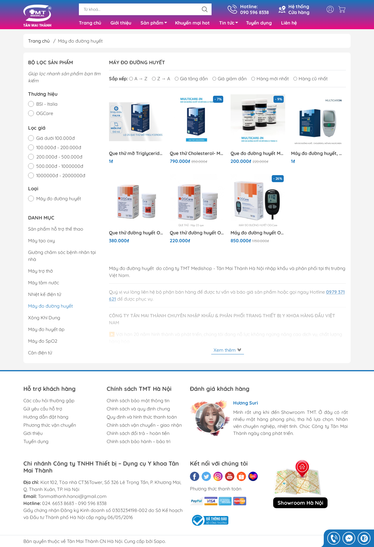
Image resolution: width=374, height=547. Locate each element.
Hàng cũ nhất (310, 80)
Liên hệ (289, 23)
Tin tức (230, 24)
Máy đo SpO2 (42, 342)
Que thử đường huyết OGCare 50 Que (136, 234)
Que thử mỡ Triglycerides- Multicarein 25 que (136, 154)
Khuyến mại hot (192, 23)
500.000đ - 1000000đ (59, 167)
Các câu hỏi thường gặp (49, 402)
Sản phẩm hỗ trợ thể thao (55, 230)
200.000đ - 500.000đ (59, 158)
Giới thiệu (120, 23)
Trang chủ (90, 23)
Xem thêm (228, 351)
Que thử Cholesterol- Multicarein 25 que (197, 154)
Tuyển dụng (259, 23)
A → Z (138, 80)
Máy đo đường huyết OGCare (258, 234)
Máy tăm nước (43, 284)
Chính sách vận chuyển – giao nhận (144, 426)
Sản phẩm (155, 24)
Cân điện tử (40, 354)
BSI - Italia (47, 105)
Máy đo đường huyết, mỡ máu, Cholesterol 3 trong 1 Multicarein (318, 154)
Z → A (161, 80)
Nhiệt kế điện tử (44, 296)
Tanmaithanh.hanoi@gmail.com (72, 498)
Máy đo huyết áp (46, 331)
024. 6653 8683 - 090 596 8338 (74, 505)
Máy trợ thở (40, 272)
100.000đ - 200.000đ (58, 148)
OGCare (44, 115)
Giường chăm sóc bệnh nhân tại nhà (62, 257)
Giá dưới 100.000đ (55, 139)
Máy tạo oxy (41, 242)
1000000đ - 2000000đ (60, 177)
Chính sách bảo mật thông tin (138, 402)
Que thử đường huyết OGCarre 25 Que (197, 234)
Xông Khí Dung (44, 319)
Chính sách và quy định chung (138, 410)
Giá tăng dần (191, 80)
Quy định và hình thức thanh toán (142, 418)
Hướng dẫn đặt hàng (45, 418)
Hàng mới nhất (270, 80)
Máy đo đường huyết (58, 200)
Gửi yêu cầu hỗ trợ (42, 410)
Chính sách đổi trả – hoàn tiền (138, 435)
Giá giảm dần (229, 80)
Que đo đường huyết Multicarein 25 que (258, 154)
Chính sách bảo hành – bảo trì (138, 443)
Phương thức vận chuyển (49, 426)
